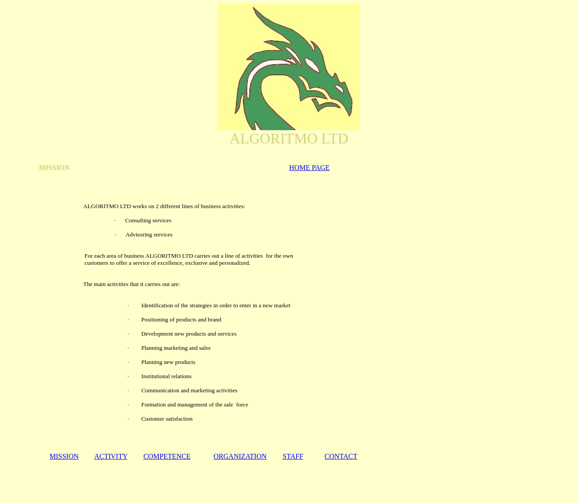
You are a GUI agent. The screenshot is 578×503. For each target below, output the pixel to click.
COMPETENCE (167, 456)
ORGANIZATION (240, 456)
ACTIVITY (110, 456)
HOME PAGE (309, 167)
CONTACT (340, 456)
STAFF (293, 456)
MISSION (64, 456)
